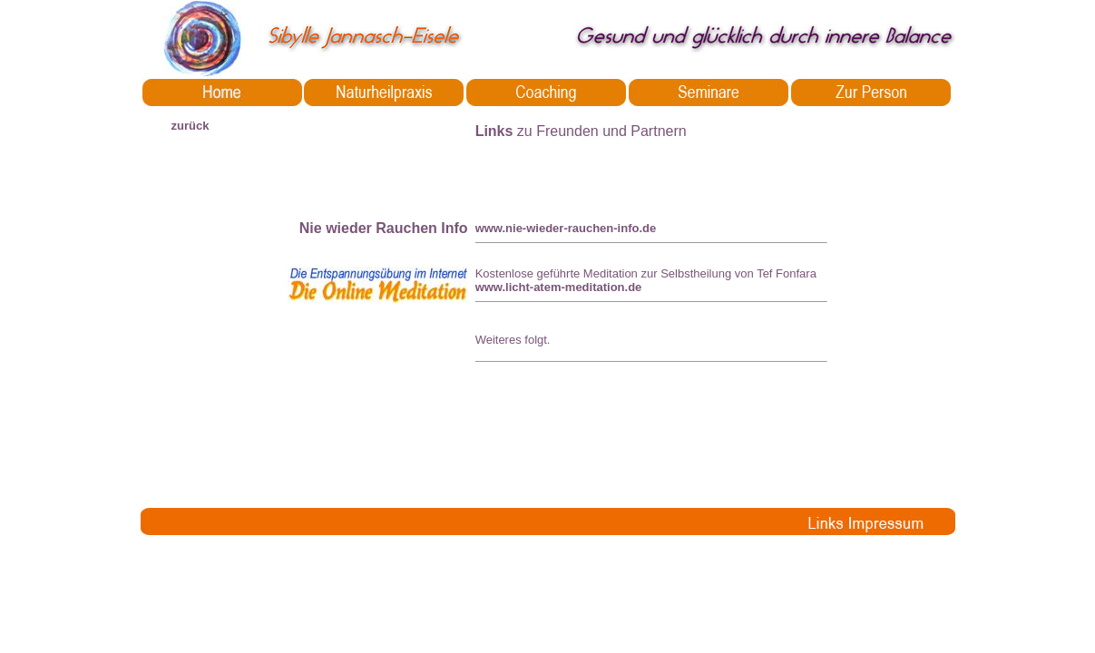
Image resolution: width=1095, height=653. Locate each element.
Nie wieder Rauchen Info (383, 228)
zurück (190, 125)
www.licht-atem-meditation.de (558, 287)
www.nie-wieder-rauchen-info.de (566, 228)
